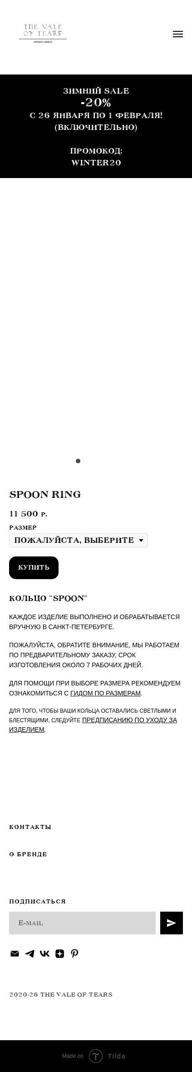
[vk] (44, 953)
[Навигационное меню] (178, 34)
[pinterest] (74, 953)
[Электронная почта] (14, 953)
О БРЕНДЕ (28, 854)
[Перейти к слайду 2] (87, 461)
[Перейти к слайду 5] (114, 461)
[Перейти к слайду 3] (96, 461)
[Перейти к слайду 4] (105, 461)
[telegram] (29, 953)
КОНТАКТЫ (30, 827)
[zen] (59, 953)
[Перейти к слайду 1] (78, 461)
